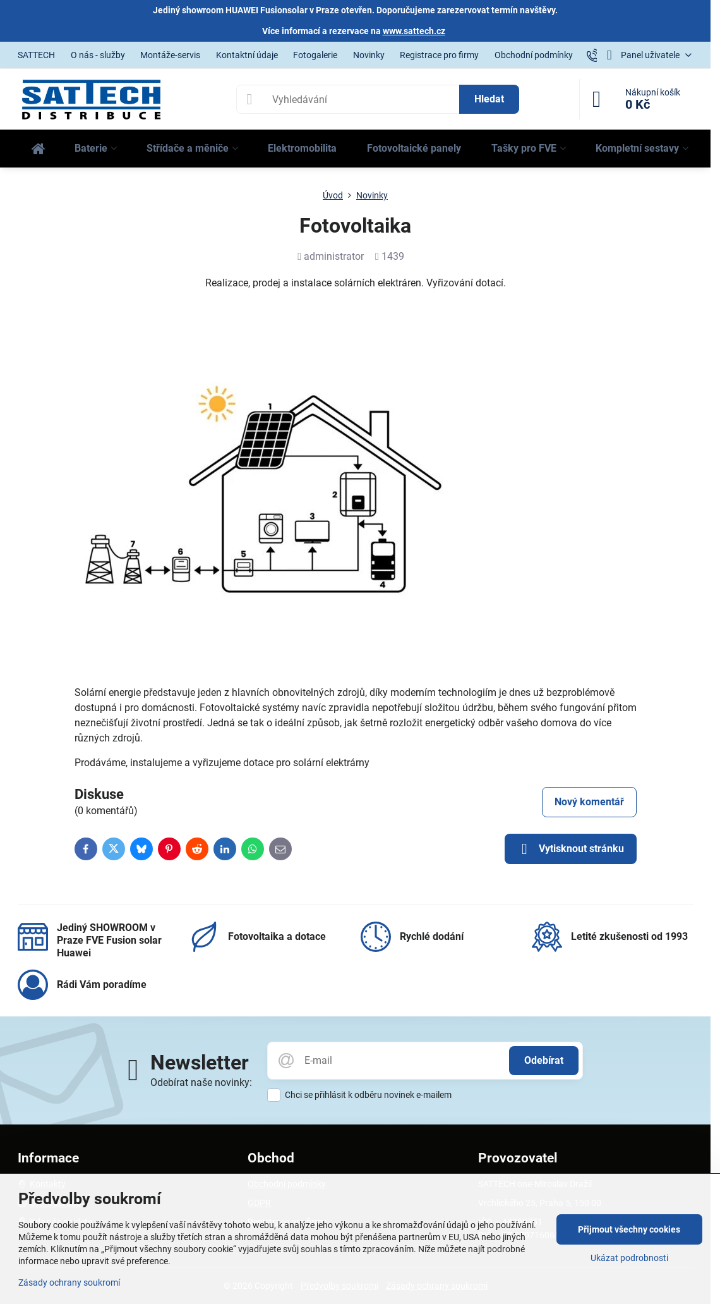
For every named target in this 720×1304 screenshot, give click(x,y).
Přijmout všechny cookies (629, 1229)
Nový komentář (589, 802)
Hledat (489, 99)
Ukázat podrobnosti (629, 1258)
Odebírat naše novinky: (201, 1082)
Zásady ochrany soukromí (69, 1282)
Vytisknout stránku (570, 848)
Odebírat (543, 1060)
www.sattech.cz (414, 31)
